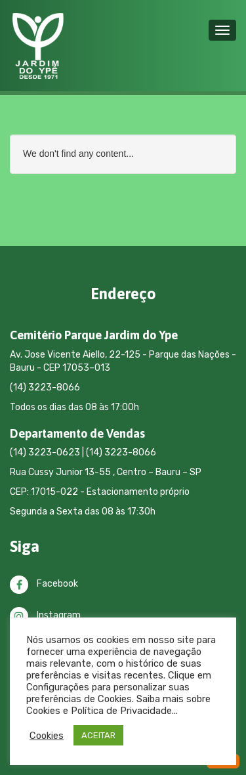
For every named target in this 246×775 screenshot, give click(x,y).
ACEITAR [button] (98, 735)
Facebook (44, 583)
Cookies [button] (47, 736)
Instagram (45, 615)
